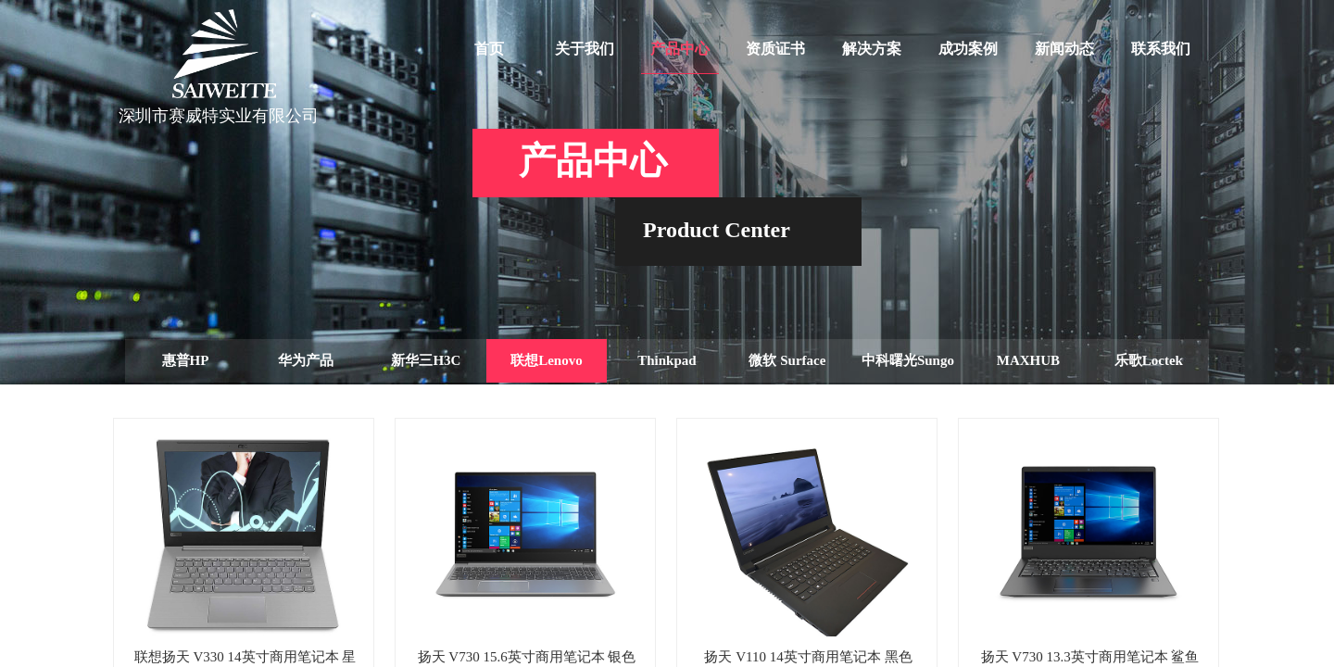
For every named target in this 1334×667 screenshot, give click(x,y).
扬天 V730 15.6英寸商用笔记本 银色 (527, 656)
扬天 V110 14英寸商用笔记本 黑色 (808, 656)
